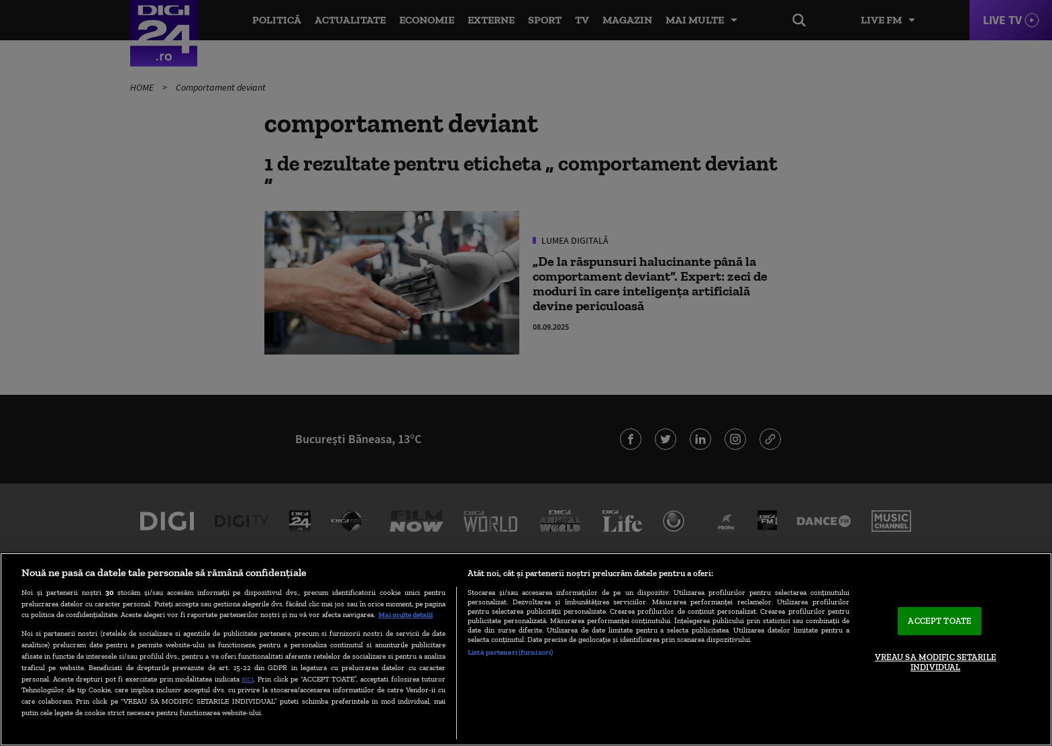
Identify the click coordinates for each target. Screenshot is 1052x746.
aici (248, 678)
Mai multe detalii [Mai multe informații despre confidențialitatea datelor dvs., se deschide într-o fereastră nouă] (405, 614)
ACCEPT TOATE (939, 621)
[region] (526, 649)
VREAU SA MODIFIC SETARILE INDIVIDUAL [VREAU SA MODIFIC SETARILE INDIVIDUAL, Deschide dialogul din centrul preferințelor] (935, 662)
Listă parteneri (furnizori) (510, 652)
